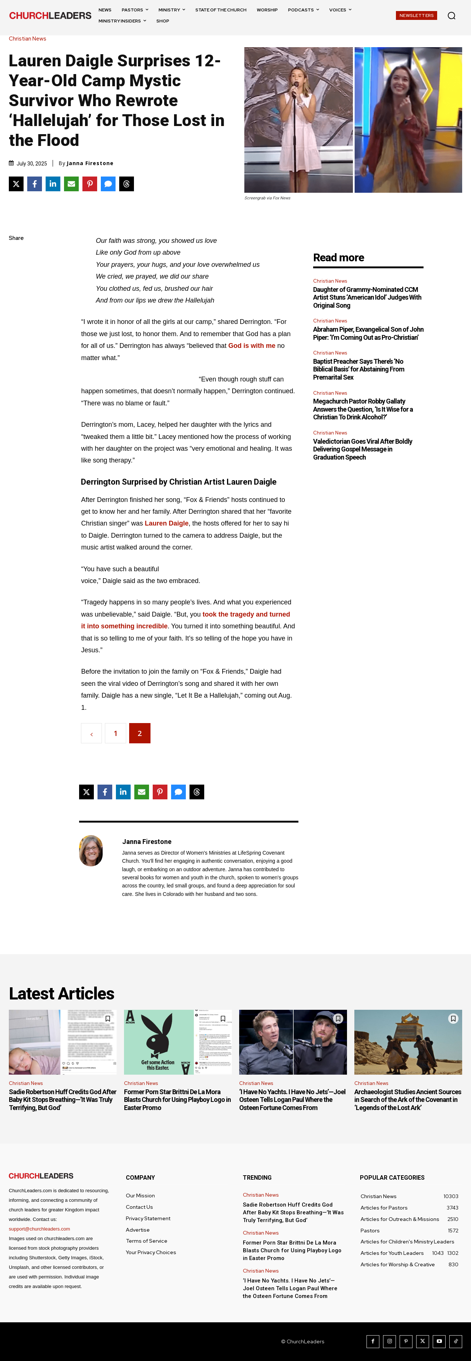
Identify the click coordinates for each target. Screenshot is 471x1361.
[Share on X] (16, 184)
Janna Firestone (90, 163)
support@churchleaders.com (39, 1229)
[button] (451, 15)
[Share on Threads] (126, 184)
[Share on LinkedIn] (53, 184)
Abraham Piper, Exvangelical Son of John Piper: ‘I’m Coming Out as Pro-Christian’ (368, 333)
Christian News (29, 39)
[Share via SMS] (108, 184)
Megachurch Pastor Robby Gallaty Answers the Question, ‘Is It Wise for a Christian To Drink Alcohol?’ (363, 409)
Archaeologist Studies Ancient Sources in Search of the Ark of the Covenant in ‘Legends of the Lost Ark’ (407, 1100)
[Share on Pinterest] (89, 184)
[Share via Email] (71, 184)
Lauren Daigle (166, 523)
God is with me (252, 345)
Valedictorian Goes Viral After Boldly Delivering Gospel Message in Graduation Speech (362, 449)
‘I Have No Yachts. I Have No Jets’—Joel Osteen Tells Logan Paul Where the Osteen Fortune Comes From (292, 1100)
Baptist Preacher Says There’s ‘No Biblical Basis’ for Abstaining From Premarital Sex (358, 369)
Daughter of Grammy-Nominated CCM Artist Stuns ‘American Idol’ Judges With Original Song (367, 297)
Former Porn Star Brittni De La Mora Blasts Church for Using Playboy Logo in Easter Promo (177, 1100)
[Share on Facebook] (34, 184)
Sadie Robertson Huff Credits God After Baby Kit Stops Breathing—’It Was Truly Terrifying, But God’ (62, 1100)
